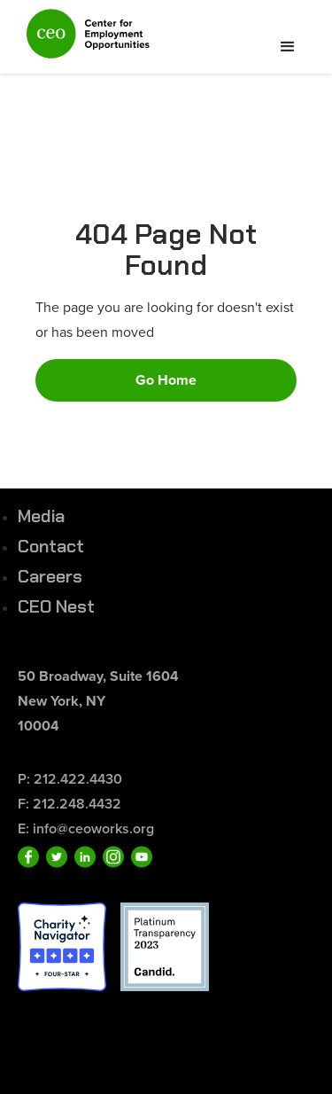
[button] (287, 47)
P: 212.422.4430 (70, 779)
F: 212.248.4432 (69, 803)
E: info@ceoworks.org (86, 828)
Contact (51, 546)
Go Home (166, 380)
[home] (84, 41)
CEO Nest (56, 606)
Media (41, 515)
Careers (50, 576)
